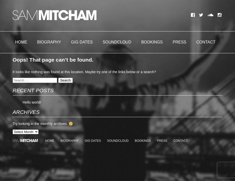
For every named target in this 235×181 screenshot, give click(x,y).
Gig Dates (82, 42)
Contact (205, 42)
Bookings (152, 42)
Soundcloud (117, 42)
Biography (49, 42)
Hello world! (32, 102)
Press (179, 42)
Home (21, 42)
